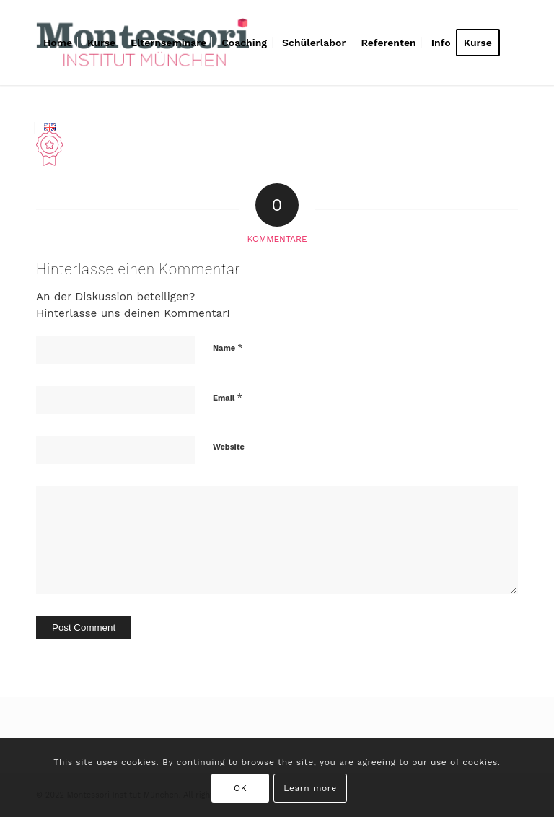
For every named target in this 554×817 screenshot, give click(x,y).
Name (228, 347)
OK (240, 788)
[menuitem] (57, 42)
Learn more (309, 788)
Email (227, 397)
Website (229, 447)
